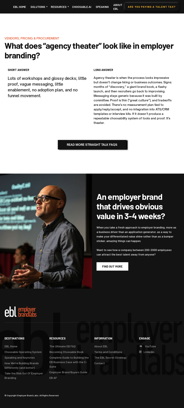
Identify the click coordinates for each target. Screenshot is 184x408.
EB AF (53, 378)
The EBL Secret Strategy (110, 357)
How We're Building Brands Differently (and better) (22, 365)
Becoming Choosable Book (66, 352)
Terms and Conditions (108, 352)
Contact (99, 363)
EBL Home (19, 7)
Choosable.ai (81, 7)
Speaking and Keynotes (20, 357)
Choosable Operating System (23, 352)
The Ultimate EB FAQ (62, 346)
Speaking (102, 7)
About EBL (117, 6)
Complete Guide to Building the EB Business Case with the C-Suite (69, 362)
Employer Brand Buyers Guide (68, 372)
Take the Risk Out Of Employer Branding (24, 375)
